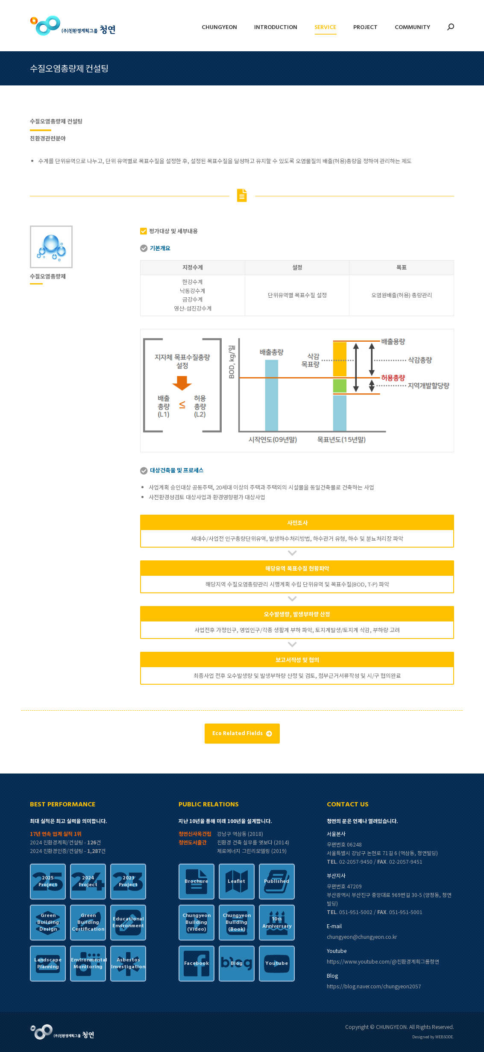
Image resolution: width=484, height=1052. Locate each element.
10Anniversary (276, 923)
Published (276, 881)
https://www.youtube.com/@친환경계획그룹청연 (383, 961)
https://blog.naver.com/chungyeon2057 (374, 986)
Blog (237, 963)
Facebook (196, 963)
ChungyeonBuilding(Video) (196, 922)
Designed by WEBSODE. (433, 1037)
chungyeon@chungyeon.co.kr (362, 936)
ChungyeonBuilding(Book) (237, 922)
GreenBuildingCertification (88, 922)
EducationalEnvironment (128, 922)
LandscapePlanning (48, 963)
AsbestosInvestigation (128, 963)
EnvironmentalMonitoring (88, 963)
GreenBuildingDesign (48, 922)
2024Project (88, 881)
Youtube (276, 963)
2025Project (47, 881)
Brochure (196, 881)
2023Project (128, 881)
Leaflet (236, 881)
